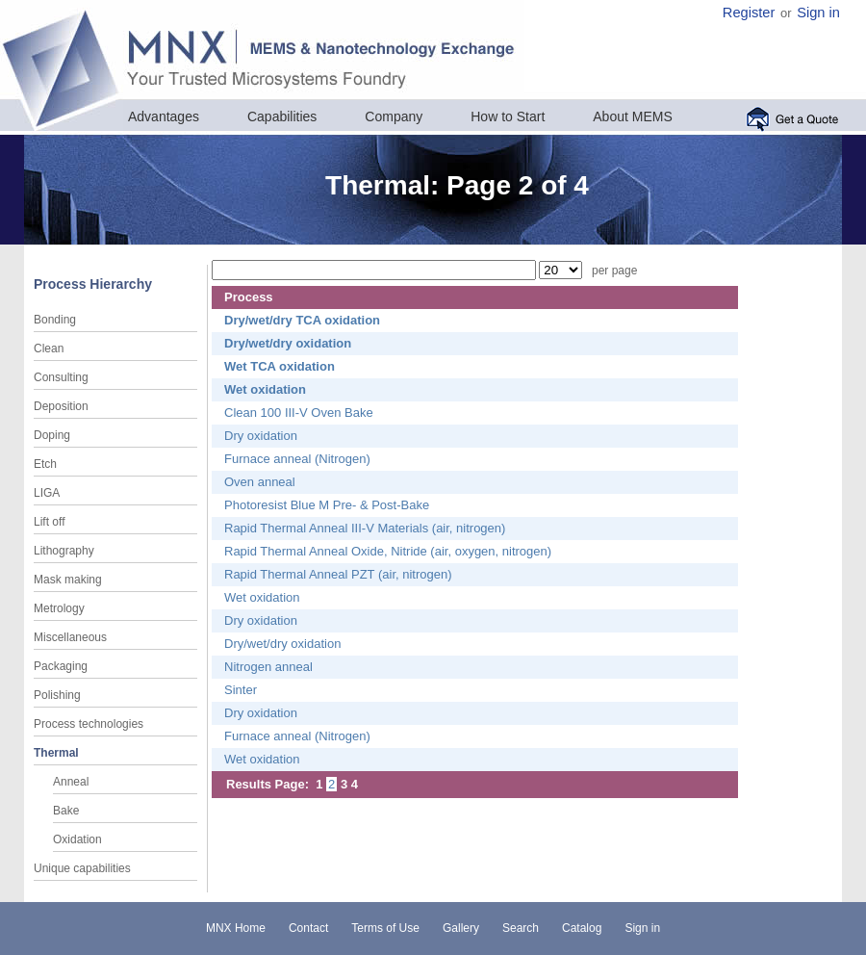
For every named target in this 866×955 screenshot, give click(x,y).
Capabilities (282, 116)
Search (520, 928)
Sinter (240, 690)
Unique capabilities (82, 868)
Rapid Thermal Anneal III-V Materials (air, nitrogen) (364, 528)
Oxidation (77, 839)
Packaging (61, 666)
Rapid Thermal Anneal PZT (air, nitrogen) (338, 574)
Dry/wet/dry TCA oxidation (302, 320)
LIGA (47, 493)
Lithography (64, 550)
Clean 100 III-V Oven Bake (298, 412)
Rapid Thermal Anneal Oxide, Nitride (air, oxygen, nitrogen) (387, 551)
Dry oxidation (260, 435)
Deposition (61, 406)
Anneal (71, 781)
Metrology (59, 608)
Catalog (581, 928)
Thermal (56, 753)
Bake (66, 810)
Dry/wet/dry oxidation (287, 343)
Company (393, 116)
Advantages (163, 116)
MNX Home (236, 928)
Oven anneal (259, 482)
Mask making (68, 579)
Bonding (55, 319)
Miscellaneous (70, 637)
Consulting (61, 377)
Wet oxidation (265, 389)
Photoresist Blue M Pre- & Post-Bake (326, 505)
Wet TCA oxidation (279, 366)
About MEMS (632, 116)
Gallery (461, 928)
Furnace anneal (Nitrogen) (297, 459)
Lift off (49, 522)
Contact (308, 928)
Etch (45, 464)
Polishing (57, 695)
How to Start (508, 116)
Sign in (818, 12)
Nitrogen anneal (268, 666)
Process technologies (88, 724)
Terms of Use (385, 928)
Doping (52, 435)
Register (749, 12)
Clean (49, 348)
